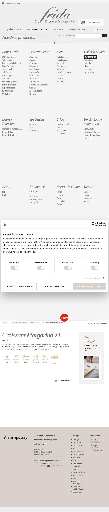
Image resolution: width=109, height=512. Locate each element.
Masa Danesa (35, 75)
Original (60, 63)
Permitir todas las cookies (89, 286)
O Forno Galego (9, 57)
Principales (34, 202)
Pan (31, 127)
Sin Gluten (36, 119)
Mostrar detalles (92, 278)
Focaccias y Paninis (10, 81)
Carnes (60, 195)
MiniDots (61, 78)
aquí (48, 465)
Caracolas (33, 66)
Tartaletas (61, 127)
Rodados (87, 198)
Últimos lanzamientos (95, 440)
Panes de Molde (9, 84)
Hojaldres (33, 78)
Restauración (7, 90)
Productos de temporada (93, 121)
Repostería (61, 130)
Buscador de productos (67, 35)
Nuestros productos (37, 29)
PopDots (60, 81)
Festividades (89, 128)
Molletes (6, 94)
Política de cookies (41, 454)
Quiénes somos (13, 29)
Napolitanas (34, 69)
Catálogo (75, 439)
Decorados (61, 66)
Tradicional (7, 69)
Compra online (65, 381)
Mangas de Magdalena (12, 128)
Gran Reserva (8, 66)
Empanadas (89, 72)
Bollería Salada (94, 52)
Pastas (59, 191)
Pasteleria (33, 130)
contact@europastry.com (45, 439)
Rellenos (60, 69)
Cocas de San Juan (92, 135)
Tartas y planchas (64, 124)
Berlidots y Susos (64, 72)
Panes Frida (10, 52)
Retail (6, 187)
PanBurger (6, 75)
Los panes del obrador (11, 63)
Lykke (60, 119)
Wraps (86, 201)
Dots (60, 52)
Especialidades (8, 87)
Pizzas (86, 191)
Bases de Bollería (9, 135)
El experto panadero (79, 29)
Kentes (88, 187)
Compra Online (93, 22)
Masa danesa (89, 66)
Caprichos (61, 133)
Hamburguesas (35, 199)
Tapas (59, 204)
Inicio (4, 323)
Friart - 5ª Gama (68, 187)
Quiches (87, 69)
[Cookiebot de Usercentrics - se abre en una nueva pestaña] (94, 224)
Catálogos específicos (94, 446)
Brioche (32, 94)
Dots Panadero (63, 60)
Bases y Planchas (8, 121)
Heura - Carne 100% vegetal (77, 482)
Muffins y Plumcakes (38, 84)
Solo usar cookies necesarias (19, 286)
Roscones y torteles (92, 132)
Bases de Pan (7, 132)
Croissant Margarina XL (52, 323)
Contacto (99, 29)
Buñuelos (88, 138)
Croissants (33, 63)
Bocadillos (88, 195)
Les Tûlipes (34, 81)
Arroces (60, 198)
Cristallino (6, 78)
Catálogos (58, 29)
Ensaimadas (34, 72)
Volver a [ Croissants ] (97, 323)
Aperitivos (33, 196)
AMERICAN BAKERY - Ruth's (78, 487)
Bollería (32, 124)
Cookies (32, 87)
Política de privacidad (43, 452)
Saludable (6, 72)
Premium (33, 57)
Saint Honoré (7, 60)
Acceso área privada (12, 3)
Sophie (32, 60)
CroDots (60, 75)
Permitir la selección (54, 286)
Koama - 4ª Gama (37, 189)
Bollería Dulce (39, 52)
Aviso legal (38, 449)
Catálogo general (97, 450)
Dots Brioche (62, 57)
